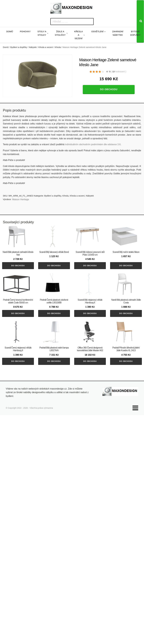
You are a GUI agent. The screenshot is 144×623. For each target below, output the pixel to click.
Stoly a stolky (41, 33)
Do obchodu (108, 89)
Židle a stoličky (60, 33)
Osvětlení (97, 31)
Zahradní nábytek (117, 33)
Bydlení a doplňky (18, 47)
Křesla (58, 47)
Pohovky (25, 31)
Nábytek (33, 47)
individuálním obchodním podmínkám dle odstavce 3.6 (93, 144)
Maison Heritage (20, 199)
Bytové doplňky (135, 33)
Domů (9, 31)
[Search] (140, 21)
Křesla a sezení (78, 35)
